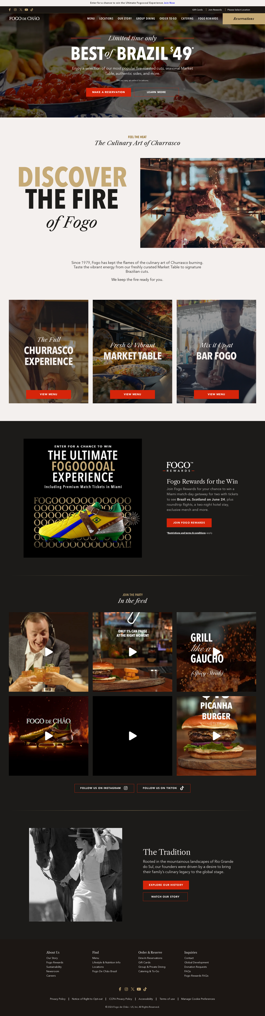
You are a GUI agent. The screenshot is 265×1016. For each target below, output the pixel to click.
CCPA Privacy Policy (120, 999)
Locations (106, 18)
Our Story (125, 18)
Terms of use (167, 999)
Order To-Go (168, 18)
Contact (189, 958)
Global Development (196, 962)
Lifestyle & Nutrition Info (106, 962)
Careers (51, 976)
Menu (91, 18)
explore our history (166, 885)
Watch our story (165, 896)
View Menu (48, 394)
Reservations (244, 19)
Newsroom (52, 971)
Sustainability (54, 967)
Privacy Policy (58, 999)
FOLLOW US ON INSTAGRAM (104, 788)
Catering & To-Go (148, 971)
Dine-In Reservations (150, 958)
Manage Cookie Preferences (198, 999)
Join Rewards (215, 9)
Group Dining (145, 18)
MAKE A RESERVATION (108, 92)
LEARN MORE (156, 92)
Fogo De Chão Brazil (104, 971)
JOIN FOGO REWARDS (189, 522)
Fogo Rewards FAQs (196, 976)
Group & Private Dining (151, 967)
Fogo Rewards (208, 18)
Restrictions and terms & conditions (187, 532)
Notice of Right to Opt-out (87, 999)
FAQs (187, 971)
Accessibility (146, 999)
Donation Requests (195, 967)
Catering (187, 18)
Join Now (169, 3)
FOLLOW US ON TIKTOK (164, 788)
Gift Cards (197, 9)
